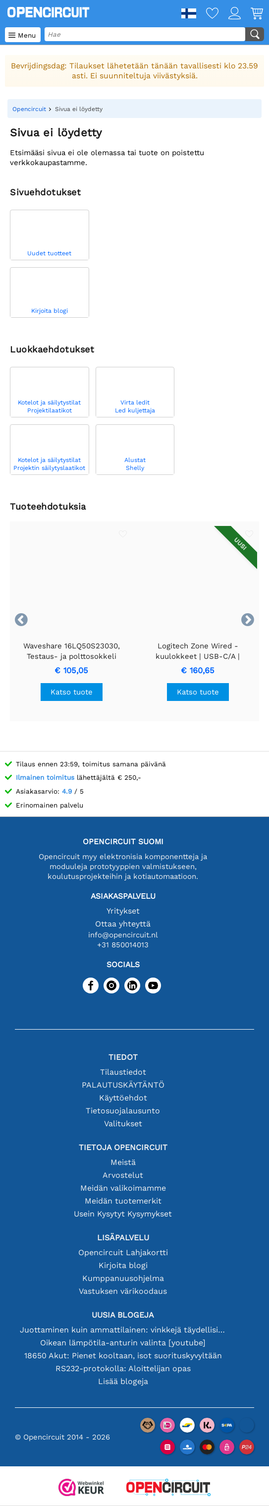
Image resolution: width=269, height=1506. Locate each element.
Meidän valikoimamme (123, 1188)
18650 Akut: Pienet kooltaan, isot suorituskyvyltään (123, 1355)
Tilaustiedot (123, 1072)
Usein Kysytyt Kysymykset (123, 1213)
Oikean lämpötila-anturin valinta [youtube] (123, 1342)
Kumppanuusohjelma (123, 1278)
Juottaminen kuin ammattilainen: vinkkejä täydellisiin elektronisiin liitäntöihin (123, 1329)
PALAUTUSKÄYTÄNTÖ (123, 1085)
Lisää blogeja (123, 1381)
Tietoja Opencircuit (123, 1147)
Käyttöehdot (123, 1097)
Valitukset (123, 1123)
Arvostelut (123, 1175)
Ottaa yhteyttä (123, 923)
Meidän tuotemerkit (123, 1201)
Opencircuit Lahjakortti (123, 1252)
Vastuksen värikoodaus (123, 1291)
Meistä (123, 1162)
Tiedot (123, 1057)
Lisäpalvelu (123, 1237)
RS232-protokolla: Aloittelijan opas (123, 1368)
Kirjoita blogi (123, 1265)
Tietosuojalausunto (123, 1110)
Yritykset (123, 911)
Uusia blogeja (123, 1315)
